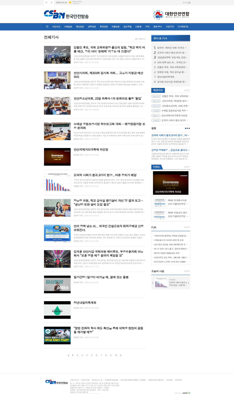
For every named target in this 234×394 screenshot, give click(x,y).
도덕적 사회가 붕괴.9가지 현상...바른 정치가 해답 (172, 52)
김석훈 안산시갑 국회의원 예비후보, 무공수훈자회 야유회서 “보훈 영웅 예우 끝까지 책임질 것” (172, 81)
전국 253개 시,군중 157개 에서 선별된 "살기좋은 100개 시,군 (171, 261)
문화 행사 (157, 26)
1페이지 (185, 128)
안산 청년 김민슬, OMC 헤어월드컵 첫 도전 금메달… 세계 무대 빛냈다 (171, 244)
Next (188, 283)
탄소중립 (127, 26)
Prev (152, 283)
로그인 (185, 2)
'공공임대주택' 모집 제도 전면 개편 (172, 57)
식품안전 (116, 26)
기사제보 (181, 26)
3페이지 (189, 128)
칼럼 (153, 128)
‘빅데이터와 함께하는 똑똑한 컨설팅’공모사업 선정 (171, 235)
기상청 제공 (75, 3)
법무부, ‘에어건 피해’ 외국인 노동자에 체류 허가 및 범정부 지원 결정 (172, 47)
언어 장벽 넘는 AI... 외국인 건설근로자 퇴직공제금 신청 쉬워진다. (172, 62)
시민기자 (170, 26)
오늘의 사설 (157, 271)
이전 (68, 355)
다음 (120, 355)
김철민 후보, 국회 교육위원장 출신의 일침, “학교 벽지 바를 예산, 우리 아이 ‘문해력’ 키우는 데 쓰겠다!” (172, 67)
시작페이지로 (46, 2)
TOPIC (156, 167)
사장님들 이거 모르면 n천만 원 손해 (168, 240)
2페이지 (187, 128)
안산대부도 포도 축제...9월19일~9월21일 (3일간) (171, 257)
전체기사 (142, 39)
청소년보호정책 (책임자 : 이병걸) (133, 380)
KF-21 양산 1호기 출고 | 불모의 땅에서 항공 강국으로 (171, 248)
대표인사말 (85, 380)
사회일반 (68, 26)
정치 (147, 26)
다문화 (138, 26)
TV (47, 26)
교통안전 (92, 26)
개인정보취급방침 (111, 380)
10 (116, 355)
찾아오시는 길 (97, 380)
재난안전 (80, 26)
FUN (153, 227)
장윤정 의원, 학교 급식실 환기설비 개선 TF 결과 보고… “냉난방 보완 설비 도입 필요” (172, 72)
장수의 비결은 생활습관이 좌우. (167, 253)
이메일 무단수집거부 (156, 380)
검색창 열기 (187, 26)
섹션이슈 (158, 90)
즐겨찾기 (51, 2)
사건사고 (56, 26)
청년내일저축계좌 (165, 76)
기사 (160, 38)
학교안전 (104, 26)
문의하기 (178, 380)
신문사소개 (74, 380)
